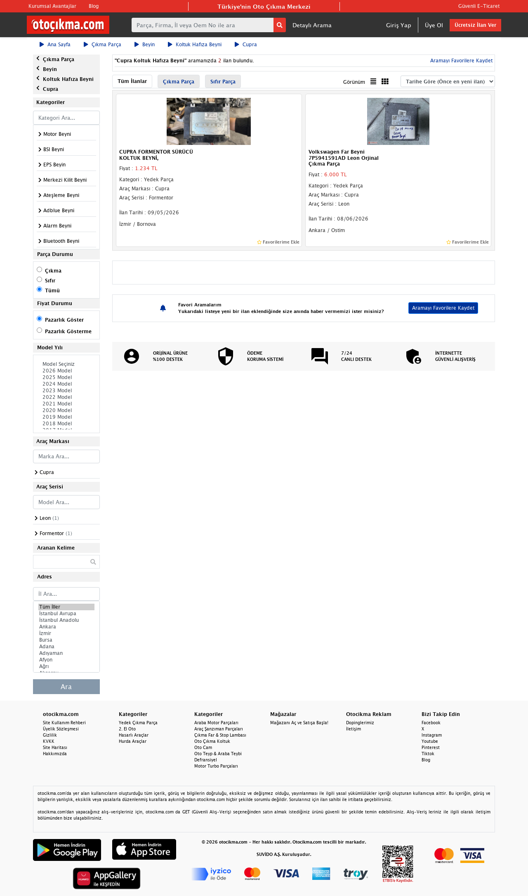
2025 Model (66, 377)
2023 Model (66, 390)
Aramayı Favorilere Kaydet (461, 60)
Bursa (66, 640)
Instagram (432, 734)
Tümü (52, 290)
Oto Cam (203, 747)
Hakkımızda (55, 753)
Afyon (66, 660)
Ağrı (66, 666)
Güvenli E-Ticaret (479, 6)
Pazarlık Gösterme (68, 331)
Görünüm (354, 82)
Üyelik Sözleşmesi (61, 728)
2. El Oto (127, 728)
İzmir (66, 633)
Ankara (66, 626)
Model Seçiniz (66, 364)
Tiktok (428, 753)
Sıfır (50, 280)
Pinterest (431, 747)
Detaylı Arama (312, 24)
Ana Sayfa (55, 44)
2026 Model (66, 370)
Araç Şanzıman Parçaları (218, 728)
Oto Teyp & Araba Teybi (218, 753)
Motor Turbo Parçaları (216, 765)
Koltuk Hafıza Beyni (195, 44)
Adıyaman (66, 653)
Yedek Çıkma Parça (138, 722)
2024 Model (66, 384)
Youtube (430, 741)
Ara (66, 686)
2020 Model (66, 410)
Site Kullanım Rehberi (64, 722)
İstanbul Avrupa (66, 613)
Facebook (431, 722)
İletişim (353, 728)
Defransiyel (205, 759)
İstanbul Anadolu (66, 620)
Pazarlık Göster (64, 320)
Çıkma (53, 271)
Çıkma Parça (102, 44)
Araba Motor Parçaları (216, 722)
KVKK (48, 741)
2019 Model (66, 417)
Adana (66, 646)
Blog (94, 6)
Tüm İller (66, 607)
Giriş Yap (398, 24)
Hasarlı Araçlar (133, 734)
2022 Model (66, 397)
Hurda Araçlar (132, 741)
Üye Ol (434, 24)
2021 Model (66, 404)
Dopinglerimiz (360, 722)
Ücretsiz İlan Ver (475, 25)
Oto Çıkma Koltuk (212, 741)
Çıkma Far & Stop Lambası (220, 734)
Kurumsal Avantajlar (52, 6)
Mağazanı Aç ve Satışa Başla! (299, 722)
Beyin (144, 44)
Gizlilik (50, 734)
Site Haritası (55, 747)
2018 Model (66, 423)
